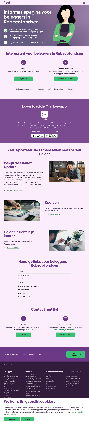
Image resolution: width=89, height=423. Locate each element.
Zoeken (76, 2)
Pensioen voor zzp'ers (31, 383)
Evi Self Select (8, 397)
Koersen (20, 282)
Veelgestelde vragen (72, 376)
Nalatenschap (22, 293)
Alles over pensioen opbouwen (33, 378)
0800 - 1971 (80, 2)
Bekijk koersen (23, 79)
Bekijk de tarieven (13, 248)
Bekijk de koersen (54, 214)
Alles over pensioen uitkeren (33, 381)
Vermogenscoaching (52, 375)
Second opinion (50, 381)
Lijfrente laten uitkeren (31, 380)
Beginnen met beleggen (11, 376)
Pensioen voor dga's (30, 385)
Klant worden (76, 354)
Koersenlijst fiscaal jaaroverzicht (28, 286)
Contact (68, 375)
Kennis (47, 383)
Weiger (27, 419)
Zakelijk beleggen (9, 378)
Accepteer (12, 419)
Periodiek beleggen (9, 380)
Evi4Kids (6, 392)
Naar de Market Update (15, 191)
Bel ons (23, 335)
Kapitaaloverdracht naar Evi (32, 395)
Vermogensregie (50, 390)
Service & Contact (24, 297)
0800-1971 (29, 330)
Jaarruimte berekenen (31, 390)
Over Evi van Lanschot (72, 381)
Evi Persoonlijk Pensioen (31, 375)
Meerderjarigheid (23, 290)
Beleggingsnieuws (51, 386)
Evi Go (5, 393)
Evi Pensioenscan (30, 388)
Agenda (20, 272)
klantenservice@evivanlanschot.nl (65, 330)
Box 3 (47, 378)
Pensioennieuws (50, 388)
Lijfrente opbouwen (30, 376)
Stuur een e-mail (65, 335)
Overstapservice (71, 380)
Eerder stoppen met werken (54, 380)
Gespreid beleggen (9, 381)
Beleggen (7, 375)
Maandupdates (50, 385)
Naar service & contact (65, 79)
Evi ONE (6, 395)
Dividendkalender (24, 275)
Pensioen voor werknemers (32, 386)
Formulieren (22, 279)
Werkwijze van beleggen (73, 383)
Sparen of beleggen (9, 383)
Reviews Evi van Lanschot (73, 378)
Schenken (48, 376)
